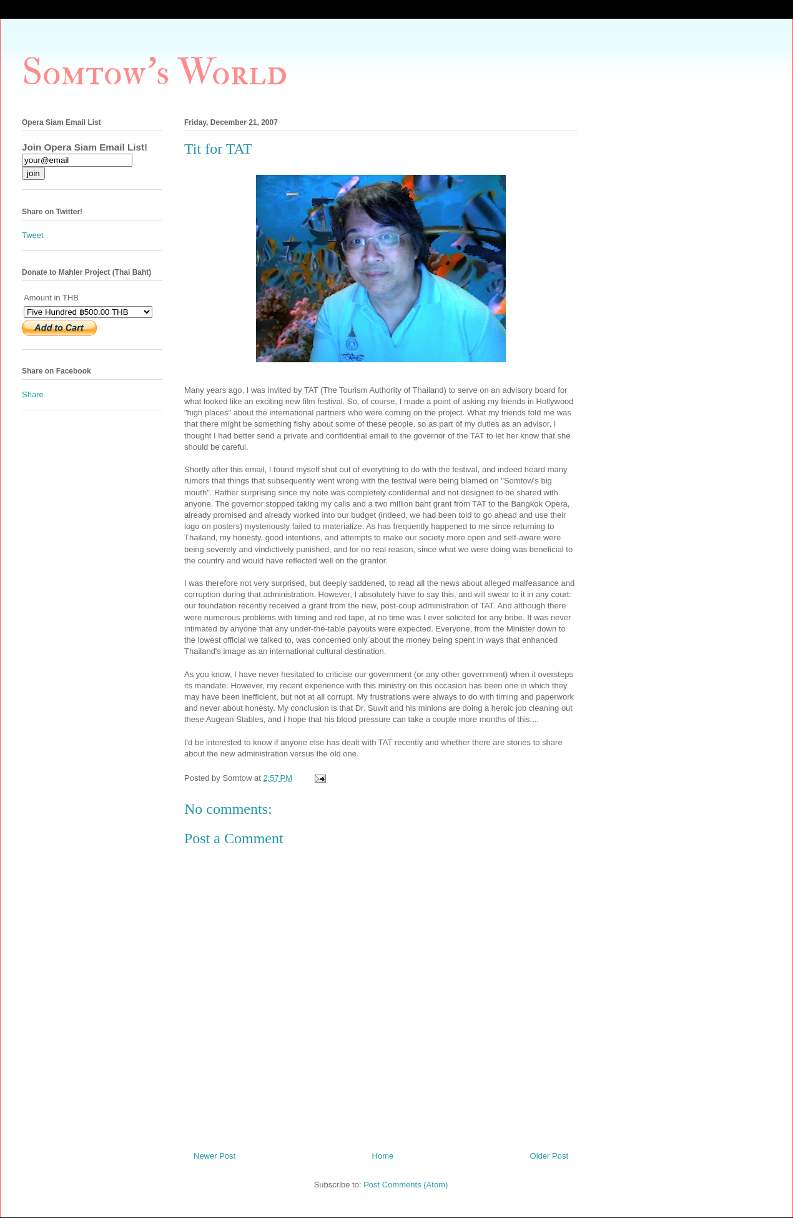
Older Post (549, 1156)
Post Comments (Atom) (405, 1184)
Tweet (33, 235)
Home (383, 1156)
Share (33, 394)
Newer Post (214, 1156)
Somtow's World (154, 72)
